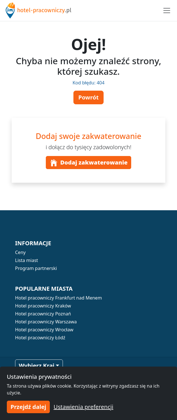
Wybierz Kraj (36, 365)
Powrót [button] (88, 97)
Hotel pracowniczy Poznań (43, 314)
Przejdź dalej (28, 407)
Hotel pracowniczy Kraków (43, 306)
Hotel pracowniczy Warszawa (46, 322)
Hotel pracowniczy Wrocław (44, 330)
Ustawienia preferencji (83, 407)
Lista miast (26, 260)
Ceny (20, 252)
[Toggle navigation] (166, 10)
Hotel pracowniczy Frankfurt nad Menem (58, 298)
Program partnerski (36, 268)
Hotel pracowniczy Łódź (40, 337)
